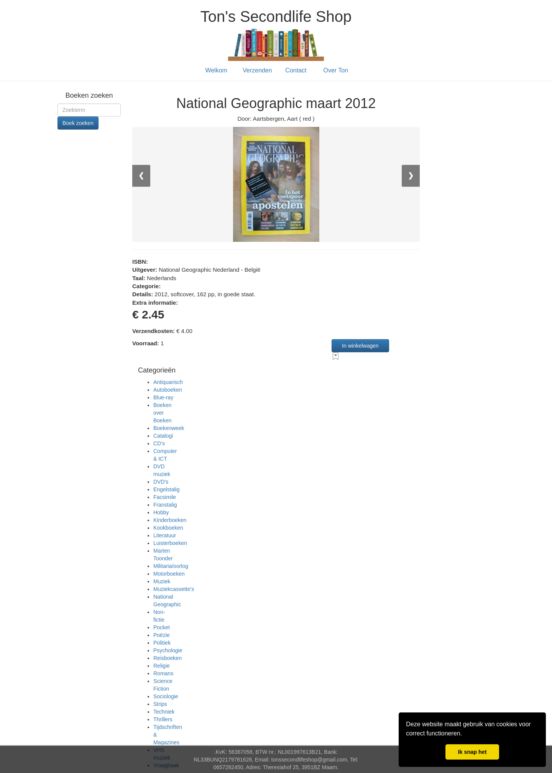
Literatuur (164, 535)
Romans (163, 673)
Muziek (161, 581)
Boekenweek (168, 428)
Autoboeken (167, 390)
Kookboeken (168, 528)
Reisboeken (167, 658)
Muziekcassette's (173, 589)
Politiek (162, 643)
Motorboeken (169, 574)
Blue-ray (163, 397)
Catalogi (163, 436)
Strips (160, 704)
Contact (295, 70)
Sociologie (165, 696)
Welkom (216, 70)
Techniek (163, 712)
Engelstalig (166, 489)
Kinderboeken (169, 520)
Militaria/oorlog (170, 566)
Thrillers (162, 719)
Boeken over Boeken (162, 412)
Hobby (161, 512)
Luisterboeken (170, 543)
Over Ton (336, 70)
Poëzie (161, 635)
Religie (161, 666)
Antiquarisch (168, 382)
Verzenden (257, 70)
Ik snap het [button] (472, 752)
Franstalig (165, 505)
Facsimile (164, 497)
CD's (159, 443)
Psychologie (167, 650)
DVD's (160, 482)
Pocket (161, 627)
